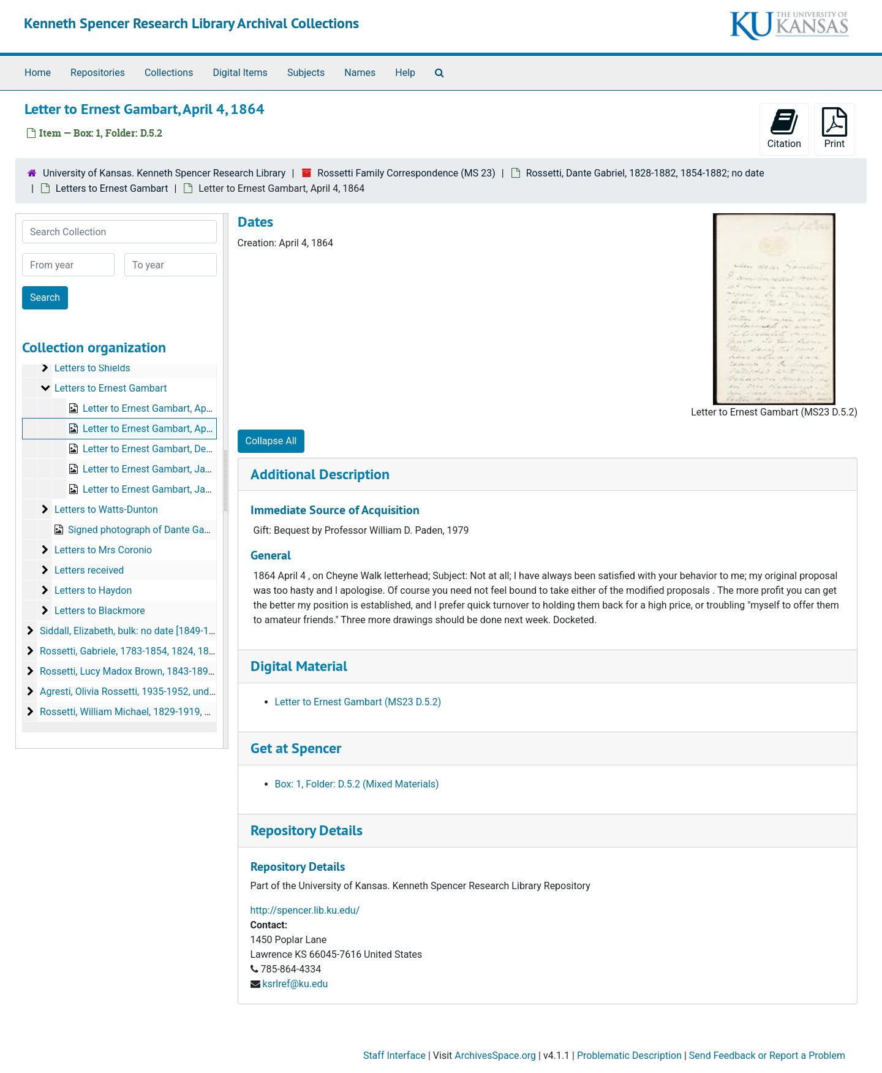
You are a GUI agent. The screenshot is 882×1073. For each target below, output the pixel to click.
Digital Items (240, 72)
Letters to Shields (92, 368)
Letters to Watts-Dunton (106, 509)
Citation (784, 128)
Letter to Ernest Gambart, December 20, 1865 (181, 449)
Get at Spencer (296, 747)
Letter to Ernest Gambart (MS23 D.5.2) (358, 702)
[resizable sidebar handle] (225, 481)
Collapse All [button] (271, 441)
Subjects (306, 72)
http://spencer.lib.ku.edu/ (305, 910)
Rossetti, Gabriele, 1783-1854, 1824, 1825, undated (150, 651)
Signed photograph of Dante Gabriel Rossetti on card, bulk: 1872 (206, 530)
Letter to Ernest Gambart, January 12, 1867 (176, 489)
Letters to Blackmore (100, 610)
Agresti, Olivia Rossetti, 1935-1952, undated (134, 691)
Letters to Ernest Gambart (112, 188)
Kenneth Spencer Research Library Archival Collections (191, 22)
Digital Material (299, 665)
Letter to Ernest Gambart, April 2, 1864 (166, 408)
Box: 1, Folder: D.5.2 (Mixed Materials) (357, 784)
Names (359, 72)
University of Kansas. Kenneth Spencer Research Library (164, 173)
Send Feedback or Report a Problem (767, 1055)
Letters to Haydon (93, 590)
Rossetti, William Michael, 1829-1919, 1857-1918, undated (165, 712)
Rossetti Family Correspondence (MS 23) (406, 173)
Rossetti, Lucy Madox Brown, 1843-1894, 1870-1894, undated (172, 671)
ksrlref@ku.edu (295, 984)
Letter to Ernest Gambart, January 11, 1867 (176, 469)
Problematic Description (629, 1055)
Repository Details (307, 830)
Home (37, 72)
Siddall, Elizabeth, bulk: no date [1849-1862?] (136, 631)
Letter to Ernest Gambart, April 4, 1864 (166, 428)
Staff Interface (394, 1055)
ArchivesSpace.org (495, 1055)
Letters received (89, 570)
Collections (169, 72)
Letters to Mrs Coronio (103, 550)
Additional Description (320, 473)
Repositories (97, 72)
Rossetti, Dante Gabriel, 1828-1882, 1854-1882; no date (645, 173)
